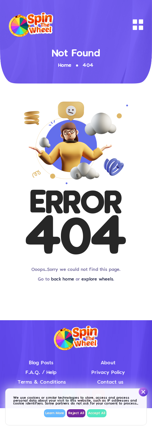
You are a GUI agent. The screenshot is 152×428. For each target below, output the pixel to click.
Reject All (76, 413)
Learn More (54, 413)
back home (62, 279)
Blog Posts (41, 363)
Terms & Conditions (42, 382)
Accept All (96, 413)
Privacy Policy (108, 372)
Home (64, 65)
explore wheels (97, 279)
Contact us (110, 382)
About (108, 363)
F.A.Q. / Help (41, 372)
